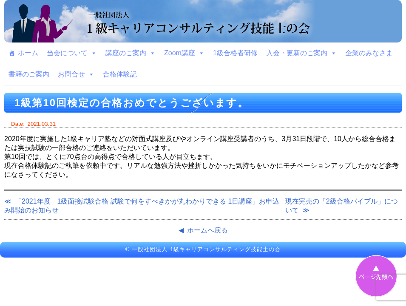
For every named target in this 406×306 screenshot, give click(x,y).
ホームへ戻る (207, 230)
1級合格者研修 (235, 53)
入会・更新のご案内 (301, 53)
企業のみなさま (369, 53)
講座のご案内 (130, 53)
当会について (72, 53)
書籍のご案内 (29, 74)
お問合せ (76, 74)
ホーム (28, 53)
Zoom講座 (184, 53)
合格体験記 (120, 74)
